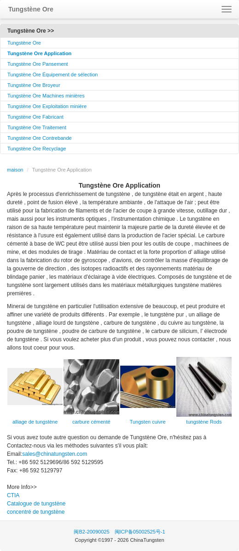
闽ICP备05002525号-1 (140, 531)
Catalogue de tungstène (36, 503)
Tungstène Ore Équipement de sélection (52, 74)
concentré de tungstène (35, 512)
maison (15, 169)
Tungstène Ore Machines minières (46, 95)
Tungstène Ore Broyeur (33, 85)
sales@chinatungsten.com (54, 454)
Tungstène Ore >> (30, 31)
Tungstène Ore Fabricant (35, 117)
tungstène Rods (204, 422)
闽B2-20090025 (91, 531)
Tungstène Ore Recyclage (36, 148)
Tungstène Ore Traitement (36, 127)
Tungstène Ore (24, 43)
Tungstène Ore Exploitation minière (47, 106)
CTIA (13, 495)
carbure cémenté (91, 422)
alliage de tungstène (35, 422)
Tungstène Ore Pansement (37, 64)
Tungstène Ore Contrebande (39, 138)
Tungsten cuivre (148, 422)
